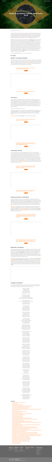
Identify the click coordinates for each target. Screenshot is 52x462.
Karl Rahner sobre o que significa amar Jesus (18, 414)
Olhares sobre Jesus (15, 403)
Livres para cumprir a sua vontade (16, 412)
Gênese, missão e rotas (11, 448)
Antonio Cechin (13, 258)
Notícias (21, 447)
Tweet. (26, 70)
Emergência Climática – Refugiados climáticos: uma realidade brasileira (22, 421)
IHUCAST (21, 451)
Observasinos (15, 448)
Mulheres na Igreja (38, 454)
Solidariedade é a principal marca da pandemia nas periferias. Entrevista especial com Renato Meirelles (26, 435)
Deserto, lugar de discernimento (16, 442)
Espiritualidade (39, 447)
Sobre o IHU (11, 447)
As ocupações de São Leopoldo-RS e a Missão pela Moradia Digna (21, 437)
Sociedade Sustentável (16, 451)
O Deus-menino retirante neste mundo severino (18, 402)
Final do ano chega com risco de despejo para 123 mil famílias (20, 436)
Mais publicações (27, 448)
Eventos (32, 447)
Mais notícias (21, 448)
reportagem (29, 63)
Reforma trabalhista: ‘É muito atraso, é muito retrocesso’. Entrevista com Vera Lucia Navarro (24, 432)
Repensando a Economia (17, 450)
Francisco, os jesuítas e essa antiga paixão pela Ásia (19, 411)
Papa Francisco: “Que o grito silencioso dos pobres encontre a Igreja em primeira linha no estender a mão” (26, 434)
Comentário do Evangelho (39, 448)
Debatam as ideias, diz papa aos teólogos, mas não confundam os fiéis (22, 413)
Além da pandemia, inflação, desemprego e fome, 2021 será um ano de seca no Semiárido (24, 433)
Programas (16, 447)
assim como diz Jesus (23, 161)
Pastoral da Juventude (14, 206)
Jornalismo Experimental (22, 450)
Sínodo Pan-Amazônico (38, 453)
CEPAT (9, 450)
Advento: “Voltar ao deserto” (16, 443)
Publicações (27, 447)
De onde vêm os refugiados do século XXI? (18, 420)
